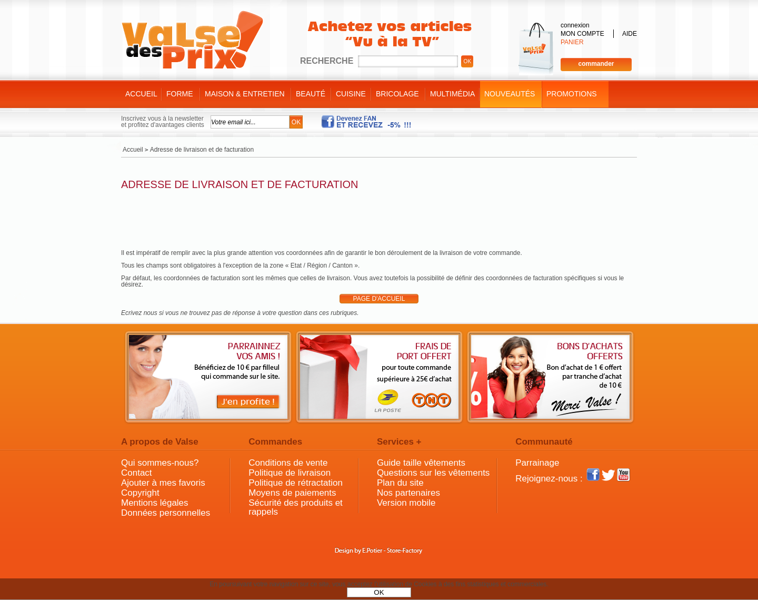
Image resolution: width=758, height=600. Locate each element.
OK (379, 592)
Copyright (140, 493)
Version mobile (406, 503)
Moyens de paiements (292, 493)
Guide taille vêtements (421, 463)
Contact (136, 473)
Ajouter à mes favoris (163, 483)
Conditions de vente (287, 463)
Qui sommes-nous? (159, 463)
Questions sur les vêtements (433, 473)
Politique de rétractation (295, 483)
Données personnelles (165, 513)
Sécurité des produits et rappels (295, 507)
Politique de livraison (289, 473)
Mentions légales (154, 503)
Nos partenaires (408, 493)
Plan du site (400, 483)
